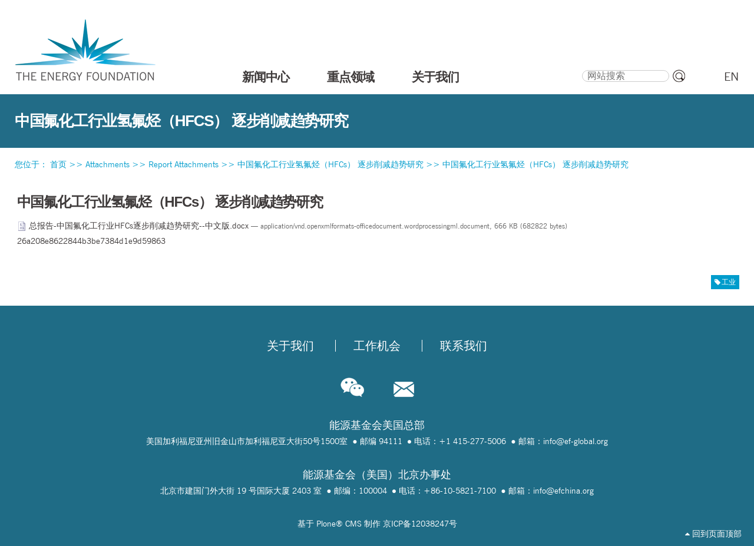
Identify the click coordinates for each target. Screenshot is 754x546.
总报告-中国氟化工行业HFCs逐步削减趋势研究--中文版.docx (134, 225)
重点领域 (350, 76)
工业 (729, 281)
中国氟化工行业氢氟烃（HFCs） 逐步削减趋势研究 (330, 164)
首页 (58, 164)
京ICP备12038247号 (420, 523)
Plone (326, 523)
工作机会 (377, 346)
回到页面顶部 (713, 533)
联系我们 (463, 346)
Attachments (107, 164)
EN (731, 77)
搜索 (581, 68)
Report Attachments (183, 164)
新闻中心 (265, 76)
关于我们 (435, 76)
